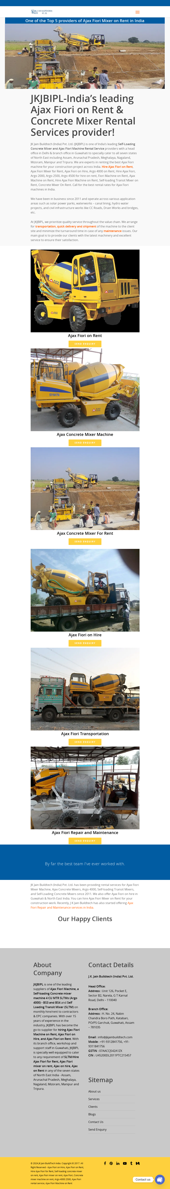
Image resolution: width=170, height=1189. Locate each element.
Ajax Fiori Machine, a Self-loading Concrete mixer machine (56, 993)
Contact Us (95, 1122)
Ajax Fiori (68, 1175)
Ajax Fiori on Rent (74, 1167)
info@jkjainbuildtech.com (115, 1037)
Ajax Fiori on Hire (56, 1167)
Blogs (92, 1114)
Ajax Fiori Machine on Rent (59, 1183)
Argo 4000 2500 (63, 1179)
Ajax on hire (62, 1066)
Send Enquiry (85, 343)
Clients (93, 1107)
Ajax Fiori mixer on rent (50, 1175)
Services (94, 1099)
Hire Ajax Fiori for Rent (42, 1171)
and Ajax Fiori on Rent (56, 1039)
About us (94, 1091)
